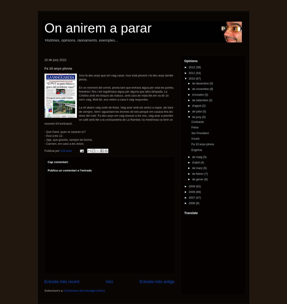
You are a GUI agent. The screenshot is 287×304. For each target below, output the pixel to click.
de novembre (201, 89)
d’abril (196, 162)
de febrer (198, 173)
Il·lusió (195, 138)
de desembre (201, 83)
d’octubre (198, 94)
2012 (192, 67)
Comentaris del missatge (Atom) (84, 290)
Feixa (194, 127)
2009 (192, 186)
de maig (197, 157)
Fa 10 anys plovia (202, 144)
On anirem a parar (98, 28)
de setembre (200, 100)
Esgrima (196, 150)
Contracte (197, 122)
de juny (197, 117)
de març (197, 168)
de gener (198, 179)
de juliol (197, 111)
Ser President (200, 133)
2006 (192, 203)
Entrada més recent (62, 281)
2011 (192, 73)
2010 (192, 78)
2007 (192, 197)
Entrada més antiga (157, 281)
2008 (192, 192)
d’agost (197, 105)
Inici (109, 281)
